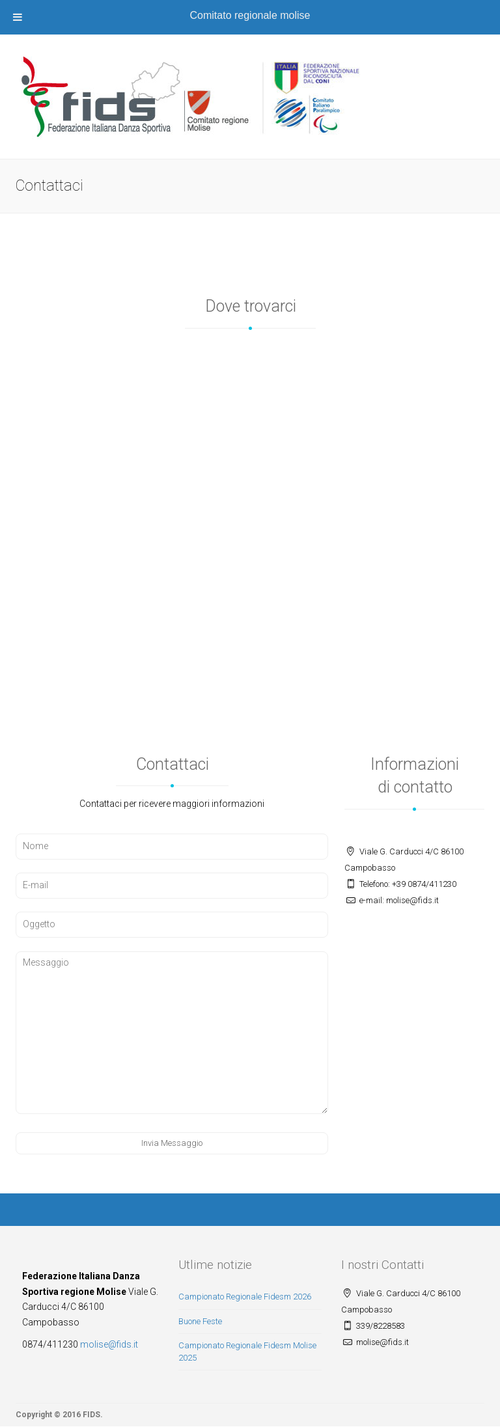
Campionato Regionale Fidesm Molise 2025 (247, 1351)
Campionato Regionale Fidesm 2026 (244, 1296)
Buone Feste (200, 1321)
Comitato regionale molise (250, 15)
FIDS (91, 1414)
